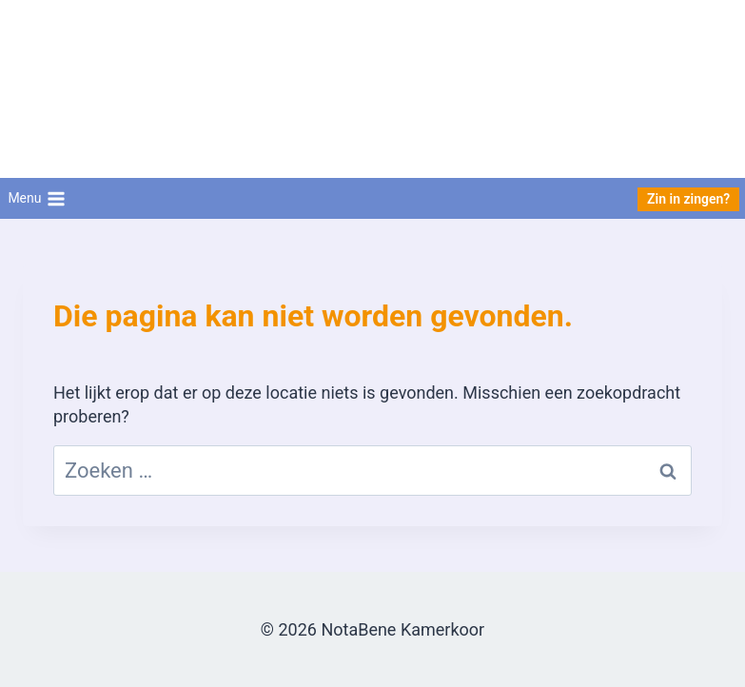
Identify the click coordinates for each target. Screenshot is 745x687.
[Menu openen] (36, 198)
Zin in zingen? (688, 198)
